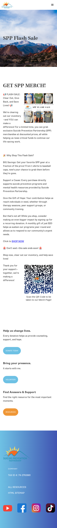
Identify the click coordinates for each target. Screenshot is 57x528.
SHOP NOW (18, 241)
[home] (7, 5)
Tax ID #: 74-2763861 (19, 475)
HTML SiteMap (16, 493)
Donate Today (12, 351)
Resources (11, 412)
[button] (52, 4)
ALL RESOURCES (17, 487)
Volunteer (11, 380)
